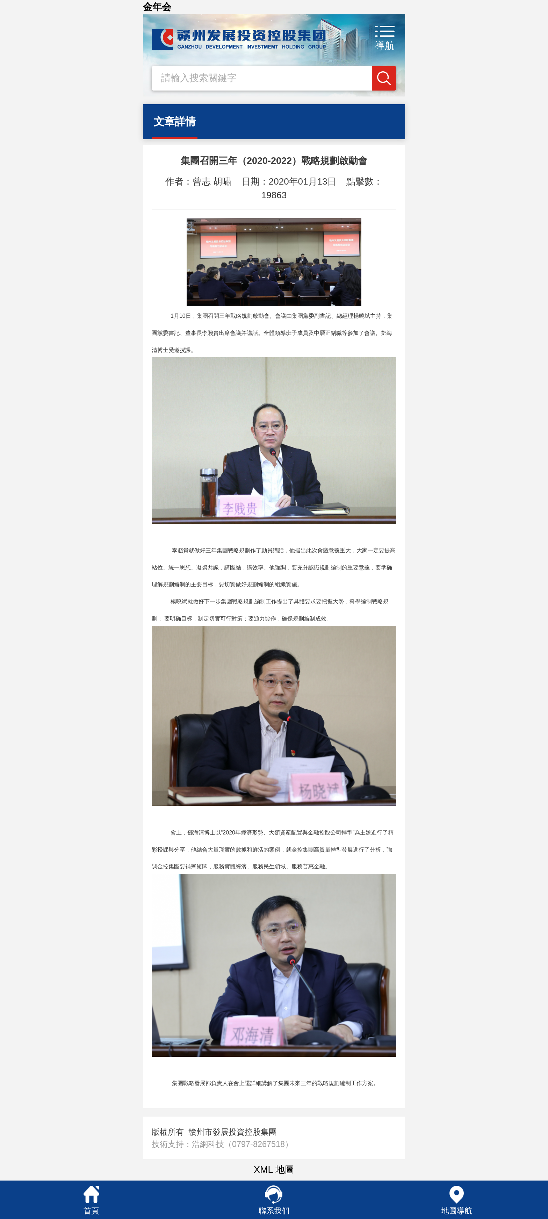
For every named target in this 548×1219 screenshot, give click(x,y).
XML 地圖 (274, 1169)
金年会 (157, 7)
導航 (385, 45)
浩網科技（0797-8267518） (242, 1144)
